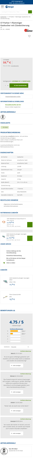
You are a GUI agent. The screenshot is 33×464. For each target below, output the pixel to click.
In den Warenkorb (18, 86)
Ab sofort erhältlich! (18, 3)
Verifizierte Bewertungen (16, 329)
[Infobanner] (16, 2)
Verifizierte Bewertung (25, 351)
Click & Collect (10, 263)
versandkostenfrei (15, 65)
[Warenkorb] (30, 6)
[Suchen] (30, 11)
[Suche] (14, 11)
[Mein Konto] (27, 6)
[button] (16, 222)
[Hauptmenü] (2, 7)
